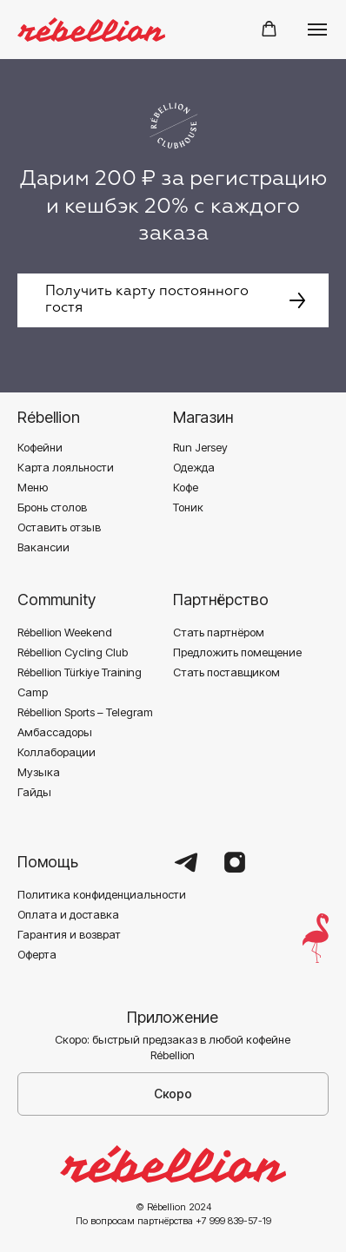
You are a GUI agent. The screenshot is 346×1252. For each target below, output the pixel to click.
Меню (32, 487)
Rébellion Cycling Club (72, 652)
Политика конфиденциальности (101, 894)
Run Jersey (200, 447)
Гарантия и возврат (69, 934)
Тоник (188, 507)
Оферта (37, 954)
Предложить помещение (237, 652)
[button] (269, 29)
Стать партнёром (218, 632)
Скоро (173, 1093)
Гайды (34, 792)
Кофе (185, 487)
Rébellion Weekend (64, 632)
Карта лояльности (65, 467)
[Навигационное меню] (317, 29)
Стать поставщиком (226, 672)
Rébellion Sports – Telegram (85, 712)
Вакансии (43, 547)
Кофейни (40, 447)
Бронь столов (52, 507)
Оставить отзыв (59, 527)
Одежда (194, 467)
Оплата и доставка (68, 914)
